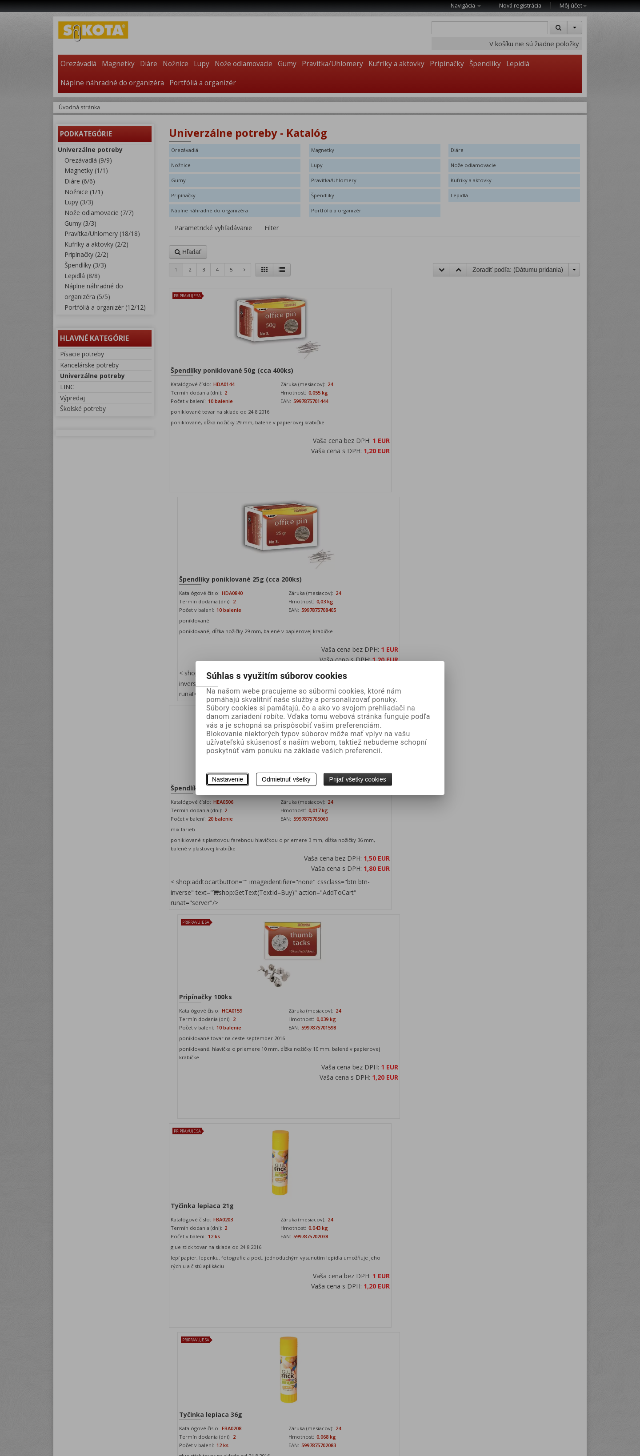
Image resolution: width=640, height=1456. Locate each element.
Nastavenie (227, 779)
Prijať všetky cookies (357, 779)
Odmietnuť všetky (286, 779)
